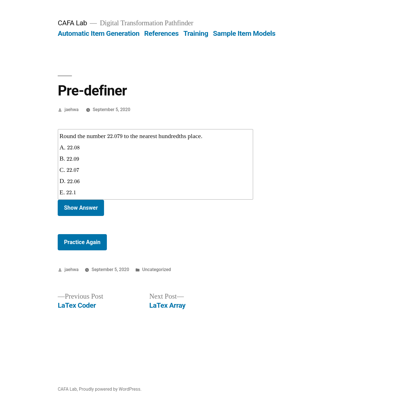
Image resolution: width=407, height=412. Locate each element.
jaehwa (71, 109)
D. (69, 181)
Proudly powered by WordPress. (110, 389)
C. (69, 170)
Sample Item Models (244, 33)
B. (69, 159)
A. (69, 147)
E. (67, 192)
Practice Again (82, 242)
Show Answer (81, 208)
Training (195, 33)
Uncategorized (156, 269)
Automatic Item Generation (98, 33)
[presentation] (114, 136)
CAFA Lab (72, 23)
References (161, 33)
